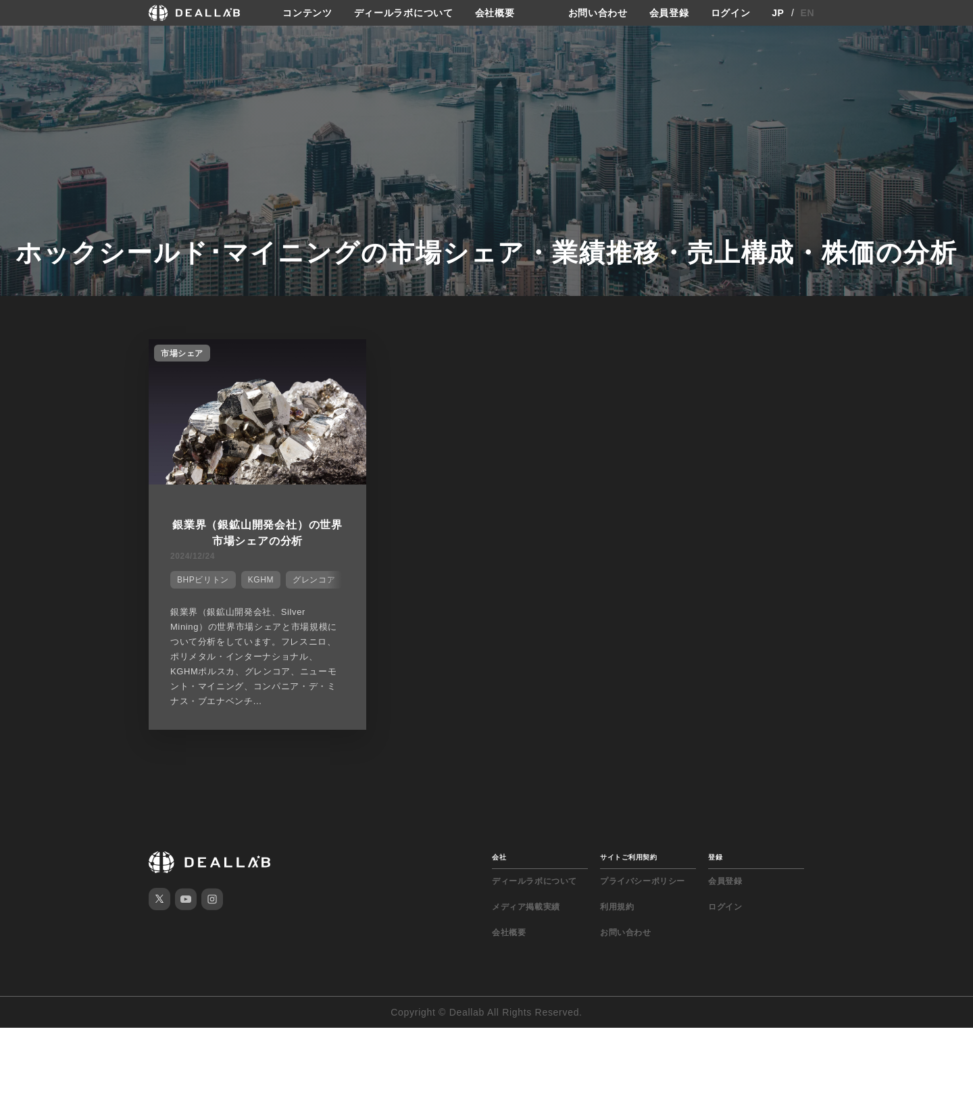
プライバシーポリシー (642, 881)
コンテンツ (307, 12)
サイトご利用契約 (628, 857)
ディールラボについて (403, 12)
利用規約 (617, 907)
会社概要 (495, 12)
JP (778, 12)
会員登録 (669, 12)
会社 (499, 857)
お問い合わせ (598, 12)
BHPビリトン (203, 580)
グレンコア (314, 580)
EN (808, 12)
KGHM (261, 580)
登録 (715, 857)
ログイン (731, 12)
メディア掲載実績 (526, 907)
